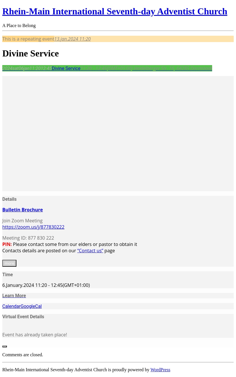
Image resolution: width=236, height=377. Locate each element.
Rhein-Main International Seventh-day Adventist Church (114, 11)
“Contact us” (90, 250)
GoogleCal (31, 306)
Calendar (11, 306)
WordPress (160, 369)
